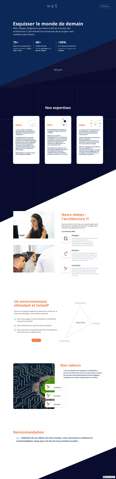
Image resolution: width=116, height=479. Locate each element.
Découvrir (58, 69)
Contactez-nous (105, 6)
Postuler (35, 340)
